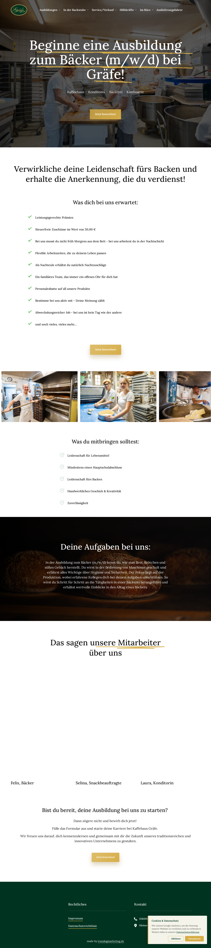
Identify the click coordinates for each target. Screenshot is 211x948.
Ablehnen (176, 938)
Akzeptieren (194, 938)
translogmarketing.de (111, 941)
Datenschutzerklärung (187, 932)
